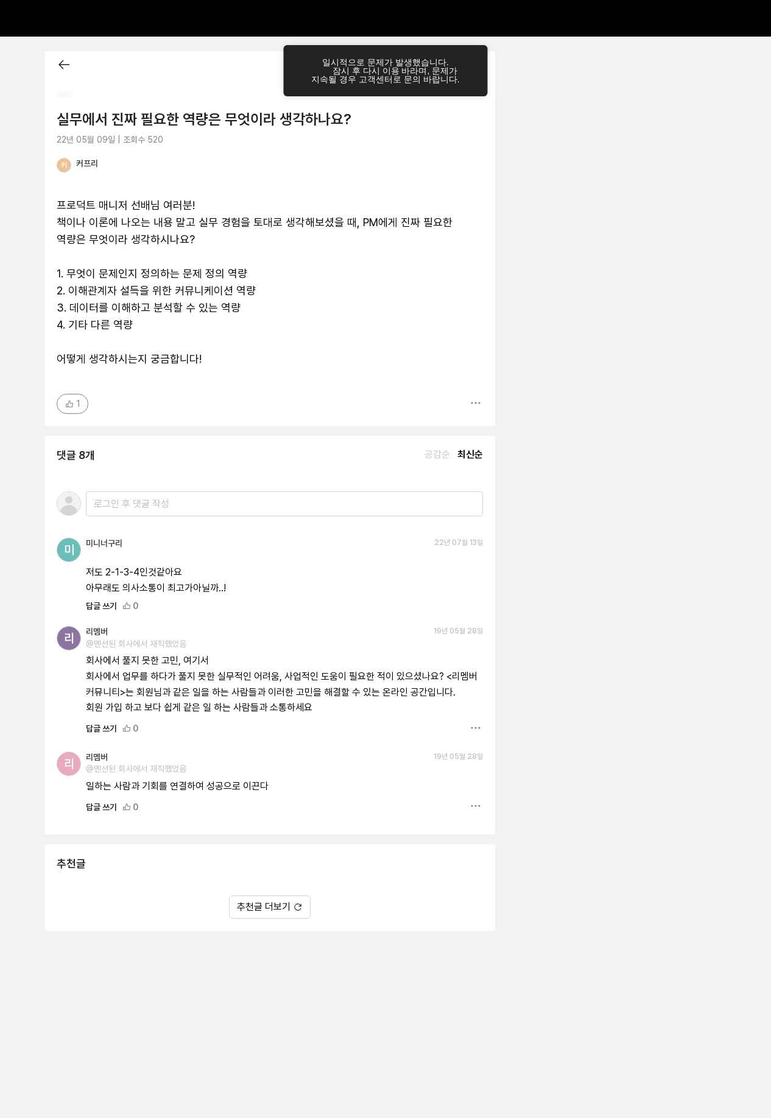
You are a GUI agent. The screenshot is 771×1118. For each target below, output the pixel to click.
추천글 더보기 (270, 907)
